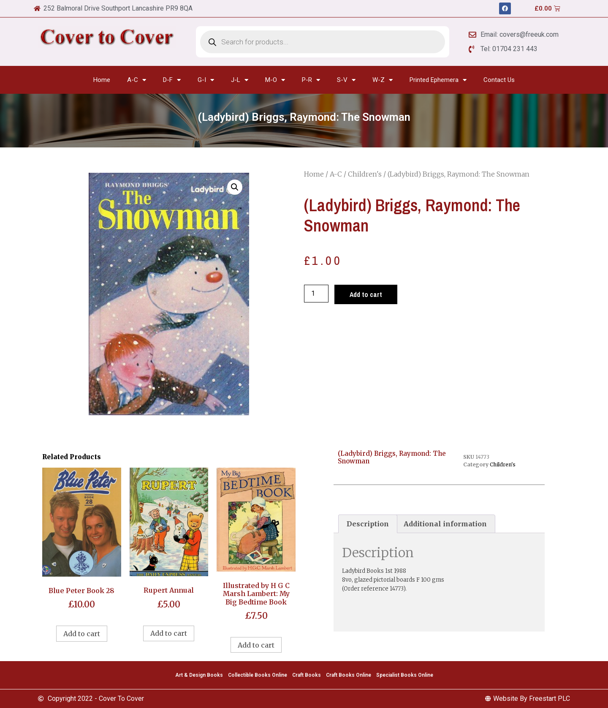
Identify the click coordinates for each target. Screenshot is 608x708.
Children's (365, 174)
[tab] (367, 524)
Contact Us (499, 80)
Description (368, 524)
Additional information (445, 524)
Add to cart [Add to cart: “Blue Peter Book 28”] (81, 633)
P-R (311, 80)
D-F (172, 80)
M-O (275, 80)
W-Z (382, 80)
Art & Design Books (199, 675)
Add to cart (366, 294)
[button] (234, 187)
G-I (206, 80)
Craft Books (306, 675)
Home (101, 80)
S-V (346, 80)
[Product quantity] (316, 293)
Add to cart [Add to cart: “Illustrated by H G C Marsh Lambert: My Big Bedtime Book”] (256, 645)
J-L (239, 80)
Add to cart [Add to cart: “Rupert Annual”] (168, 633)
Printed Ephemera (438, 80)
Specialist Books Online (404, 675)
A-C (136, 80)
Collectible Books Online (257, 675)
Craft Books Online (348, 675)
